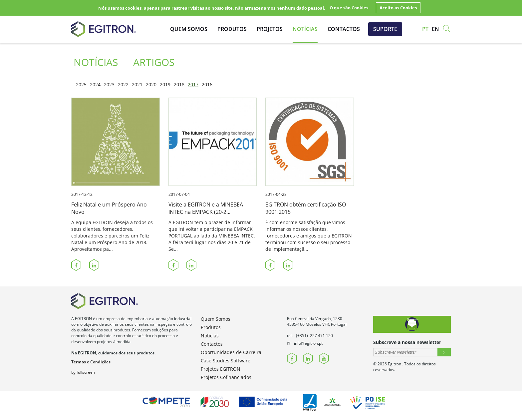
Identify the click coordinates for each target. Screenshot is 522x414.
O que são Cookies (349, 8)
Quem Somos (188, 29)
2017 (193, 84)
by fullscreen (83, 372)
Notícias (305, 29)
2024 (95, 84)
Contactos (344, 29)
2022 (123, 84)
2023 (109, 84)
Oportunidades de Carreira (231, 352)
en (435, 29)
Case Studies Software (225, 360)
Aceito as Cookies (398, 8)
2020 (151, 84)
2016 (207, 84)
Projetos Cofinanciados (226, 377)
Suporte (385, 29)
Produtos (232, 29)
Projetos (270, 29)
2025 (81, 84)
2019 (165, 84)
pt (425, 29)
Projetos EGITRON (220, 369)
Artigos (153, 62)
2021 (137, 84)
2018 (179, 84)
